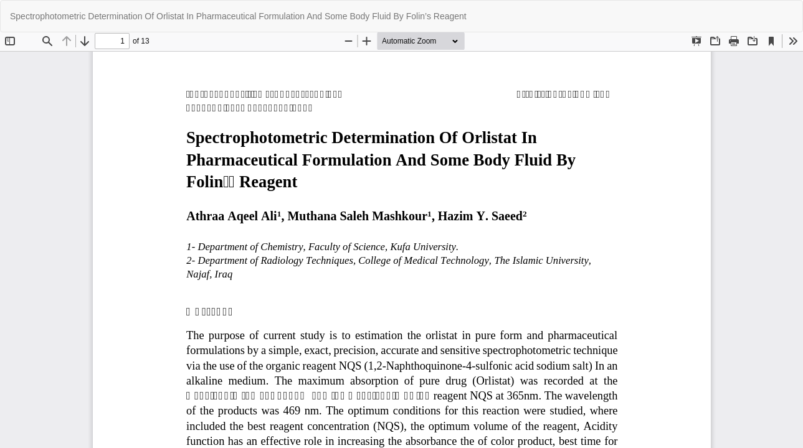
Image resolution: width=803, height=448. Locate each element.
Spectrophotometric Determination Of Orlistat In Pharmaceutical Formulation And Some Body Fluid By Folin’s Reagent (238, 16)
